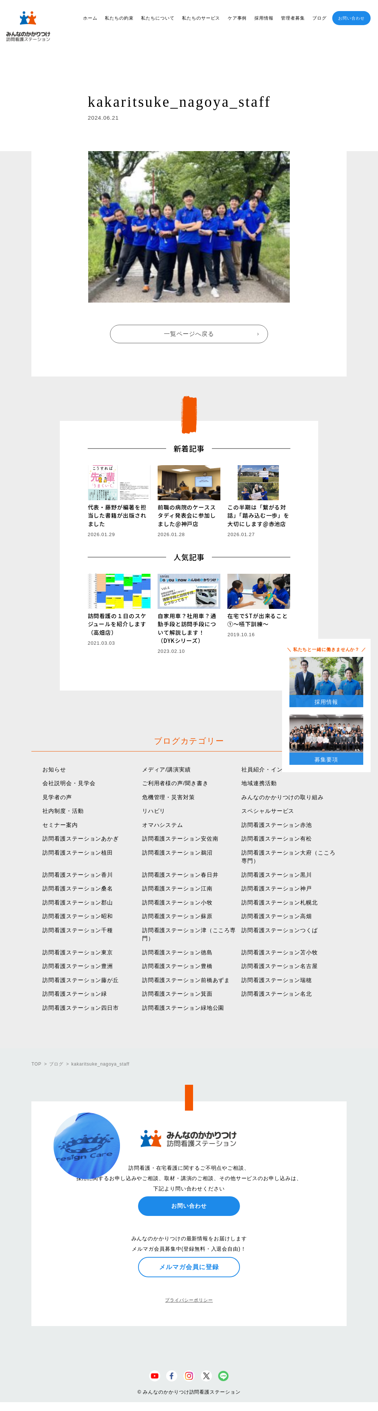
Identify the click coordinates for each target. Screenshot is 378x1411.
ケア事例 (237, 18)
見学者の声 (57, 797)
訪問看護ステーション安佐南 (180, 838)
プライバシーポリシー (189, 1300)
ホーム (90, 18)
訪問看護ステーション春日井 (180, 875)
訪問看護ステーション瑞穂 (276, 980)
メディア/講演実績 (166, 769)
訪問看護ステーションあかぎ (80, 838)
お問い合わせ (351, 18)
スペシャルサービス (267, 811)
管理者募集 (293, 18)
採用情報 (264, 18)
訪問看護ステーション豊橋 (177, 966)
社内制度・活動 (62, 811)
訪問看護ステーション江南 (177, 888)
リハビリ (154, 811)
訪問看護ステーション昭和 (77, 916)
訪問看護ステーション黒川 (276, 875)
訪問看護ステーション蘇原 (177, 916)
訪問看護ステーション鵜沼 (177, 852)
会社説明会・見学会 (68, 783)
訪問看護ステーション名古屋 (279, 966)
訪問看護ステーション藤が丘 (80, 980)
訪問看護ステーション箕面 (177, 994)
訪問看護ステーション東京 (77, 952)
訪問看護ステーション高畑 (276, 916)
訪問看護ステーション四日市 (80, 1008)
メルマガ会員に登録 (189, 1267)
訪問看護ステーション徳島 (177, 952)
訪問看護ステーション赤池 (276, 825)
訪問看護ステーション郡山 (77, 902)
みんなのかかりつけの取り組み (282, 797)
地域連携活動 (258, 783)
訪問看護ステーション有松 (276, 838)
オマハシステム (162, 825)
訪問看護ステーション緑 (74, 994)
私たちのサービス (201, 18)
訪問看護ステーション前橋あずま (186, 980)
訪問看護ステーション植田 (77, 852)
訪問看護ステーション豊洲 (77, 966)
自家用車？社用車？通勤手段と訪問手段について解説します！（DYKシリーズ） (187, 628)
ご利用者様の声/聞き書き (175, 783)
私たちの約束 (119, 18)
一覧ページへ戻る (189, 334)
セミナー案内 (60, 825)
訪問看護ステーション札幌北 (279, 902)
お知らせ (54, 769)
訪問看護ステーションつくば (279, 930)
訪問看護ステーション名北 (276, 994)
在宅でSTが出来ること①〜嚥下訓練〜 (257, 620)
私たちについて (157, 18)
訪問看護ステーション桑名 (77, 888)
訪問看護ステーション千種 (77, 930)
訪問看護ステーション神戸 (276, 888)
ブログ (319, 18)
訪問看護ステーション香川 (77, 875)
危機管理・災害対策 (168, 797)
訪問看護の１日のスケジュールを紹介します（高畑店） (117, 624)
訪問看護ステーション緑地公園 (183, 1008)
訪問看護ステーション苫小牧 (279, 952)
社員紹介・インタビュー (273, 769)
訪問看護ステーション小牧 (177, 902)
